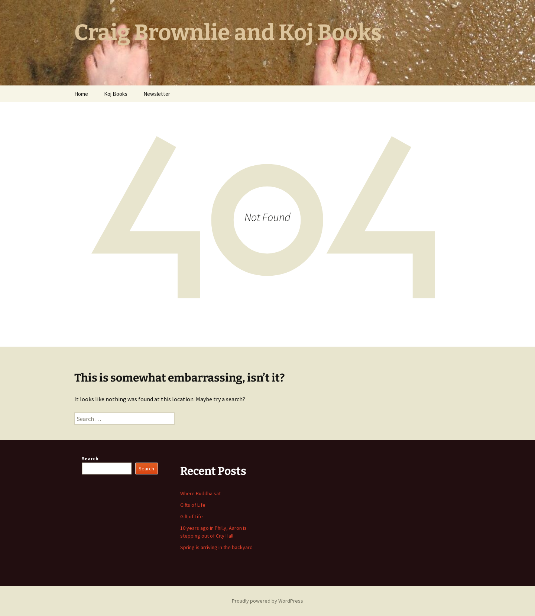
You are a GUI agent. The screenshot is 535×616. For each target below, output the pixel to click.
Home (81, 93)
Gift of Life (191, 516)
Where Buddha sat (200, 493)
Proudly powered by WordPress (267, 600)
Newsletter (156, 93)
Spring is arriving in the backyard (216, 547)
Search (90, 458)
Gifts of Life (192, 505)
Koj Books (115, 93)
